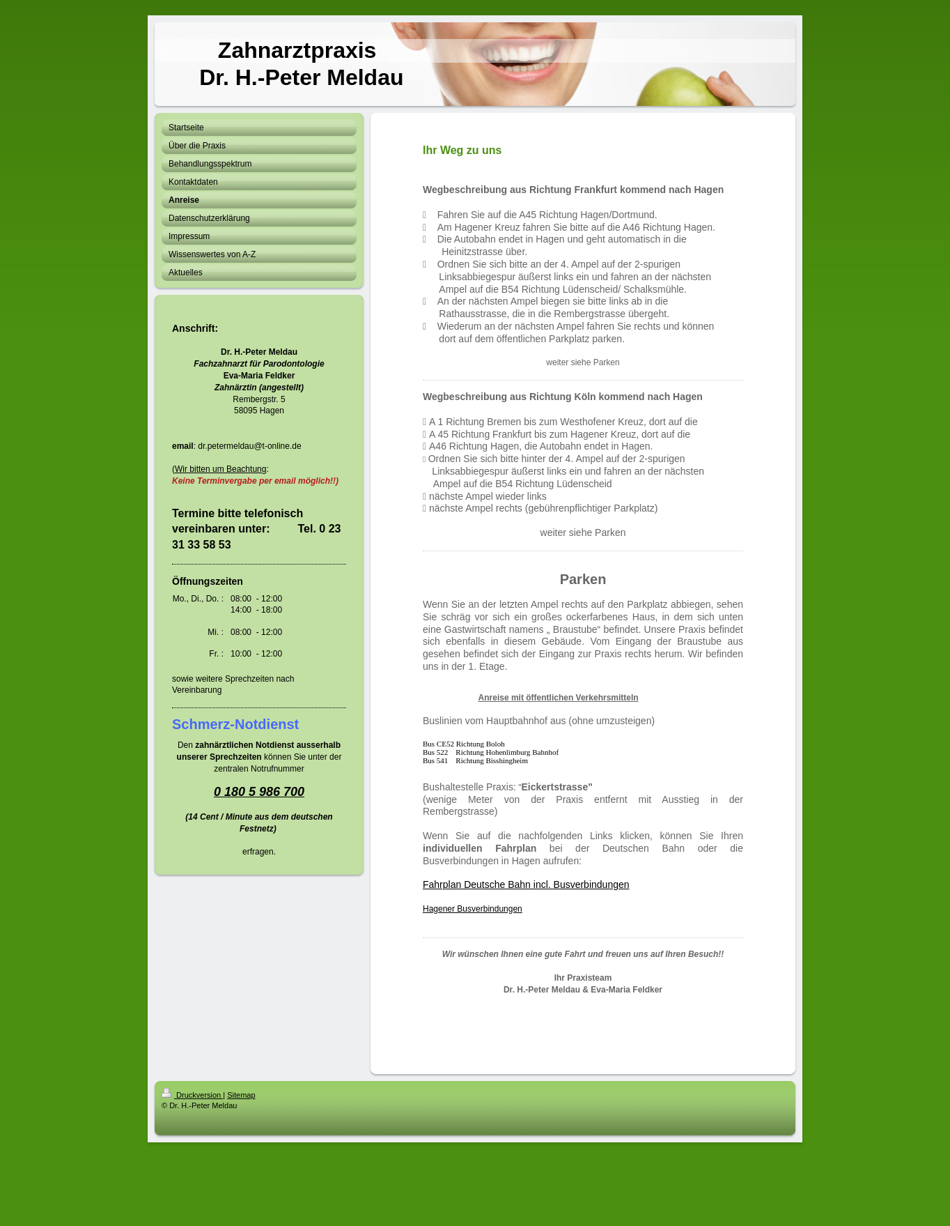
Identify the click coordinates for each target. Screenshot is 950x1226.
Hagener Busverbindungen (472, 909)
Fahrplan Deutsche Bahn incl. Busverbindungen (526, 884)
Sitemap (241, 1095)
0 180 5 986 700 (259, 792)
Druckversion (192, 1095)
